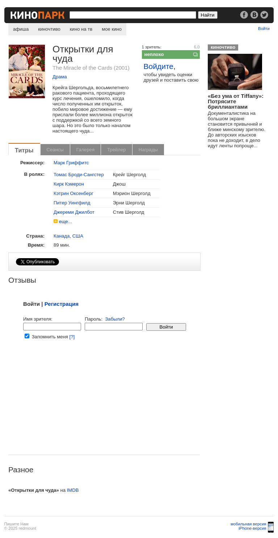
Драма (59, 76)
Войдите (158, 66)
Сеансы (55, 149)
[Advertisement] (104, 404)
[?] (72, 336)
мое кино (112, 29)
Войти (264, 28)
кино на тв (81, 29)
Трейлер (116, 149)
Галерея (85, 149)
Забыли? (115, 319)
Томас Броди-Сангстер (79, 174)
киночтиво (49, 29)
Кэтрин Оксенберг (73, 193)
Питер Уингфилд (72, 202)
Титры (24, 150)
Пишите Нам (16, 524)
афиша (21, 29)
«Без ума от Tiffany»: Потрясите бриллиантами (236, 101)
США (77, 236)
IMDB (73, 490)
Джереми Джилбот (74, 212)
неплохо (154, 54)
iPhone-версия (252, 528)
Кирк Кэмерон (69, 184)
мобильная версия (248, 524)
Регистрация (62, 304)
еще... (65, 221)
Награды (148, 149)
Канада (62, 236)
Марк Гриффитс (71, 162)
